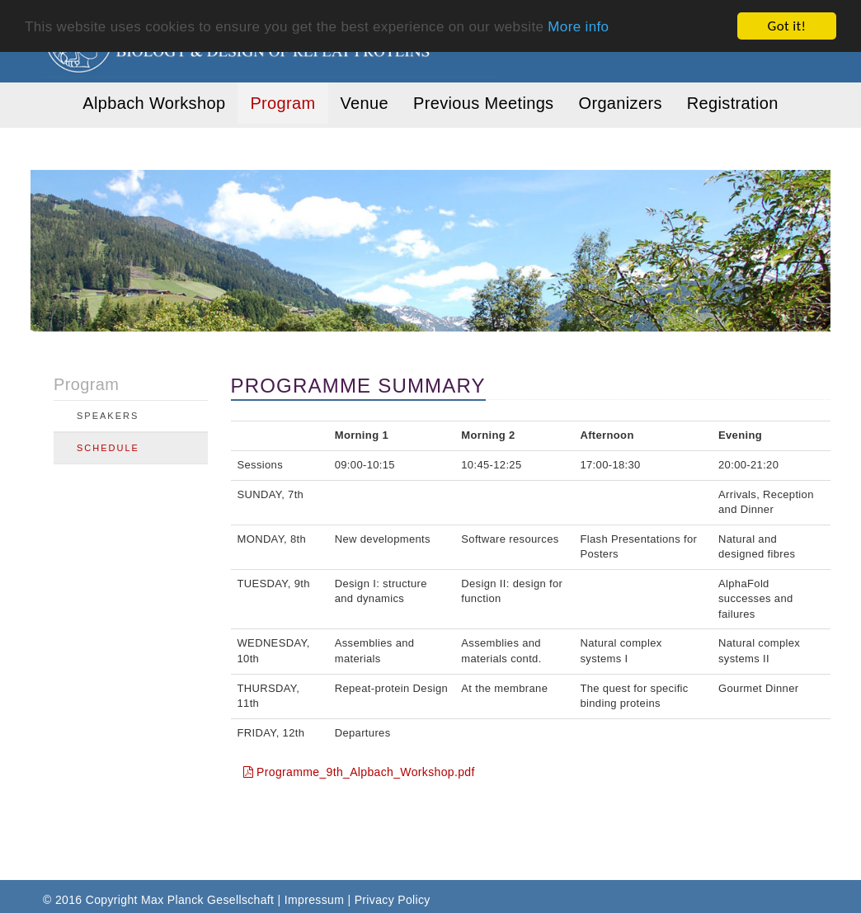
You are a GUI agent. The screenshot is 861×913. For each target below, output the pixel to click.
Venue (364, 103)
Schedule (108, 448)
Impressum (314, 899)
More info (578, 26)
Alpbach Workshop (153, 103)
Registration (733, 103)
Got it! (787, 26)
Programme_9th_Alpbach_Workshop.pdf (359, 772)
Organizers (619, 103)
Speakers (108, 416)
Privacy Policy (392, 899)
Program (282, 103)
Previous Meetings (483, 103)
